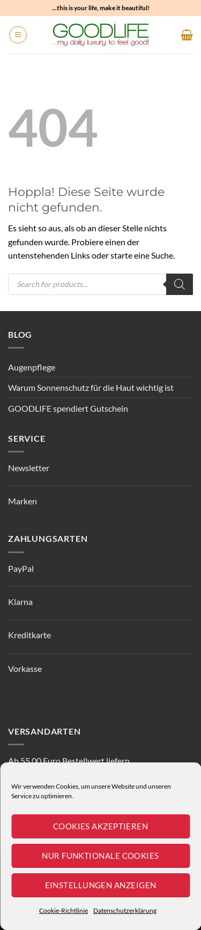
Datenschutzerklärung (125, 910)
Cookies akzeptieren (100, 826)
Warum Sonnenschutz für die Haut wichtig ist (91, 387)
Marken (22, 501)
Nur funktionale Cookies (100, 855)
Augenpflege (31, 367)
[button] (18, 34)
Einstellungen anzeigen (101, 885)
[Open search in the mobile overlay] (100, 284)
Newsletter (28, 468)
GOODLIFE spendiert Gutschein (68, 408)
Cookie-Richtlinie (63, 910)
